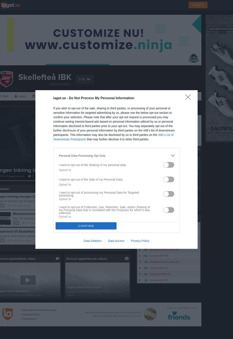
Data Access (116, 241)
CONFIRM (86, 226)
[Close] (189, 98)
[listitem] (116, 155)
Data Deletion (93, 241)
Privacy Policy (140, 241)
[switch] (168, 165)
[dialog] (116, 169)
